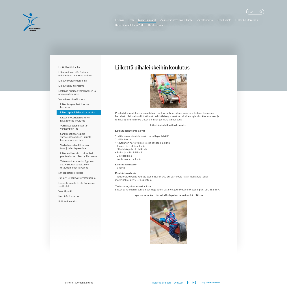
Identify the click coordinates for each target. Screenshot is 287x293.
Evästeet (178, 282)
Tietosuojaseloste (161, 282)
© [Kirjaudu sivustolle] (66, 282)
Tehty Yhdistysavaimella (210, 282)
